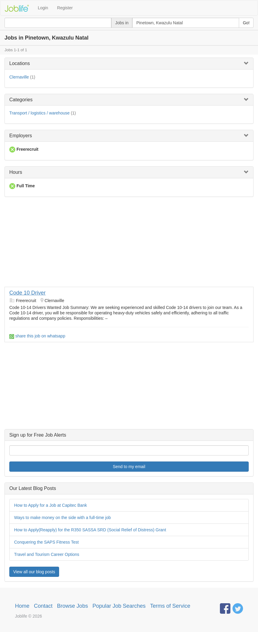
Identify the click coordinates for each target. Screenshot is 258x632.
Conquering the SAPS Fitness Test (46, 542)
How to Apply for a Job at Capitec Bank (50, 505)
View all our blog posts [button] (34, 571)
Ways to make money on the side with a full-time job (62, 517)
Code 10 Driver (27, 293)
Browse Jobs (72, 606)
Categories (20, 99)
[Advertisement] (129, 245)
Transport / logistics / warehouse (39, 113)
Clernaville (19, 77)
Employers (20, 135)
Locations (19, 63)
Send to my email (129, 466)
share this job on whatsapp (37, 336)
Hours (15, 172)
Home (22, 606)
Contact (43, 606)
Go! (246, 22)
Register (65, 7)
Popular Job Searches (119, 606)
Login (43, 7)
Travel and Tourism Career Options (46, 554)
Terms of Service (170, 606)
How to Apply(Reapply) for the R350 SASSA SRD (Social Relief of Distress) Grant (90, 529)
